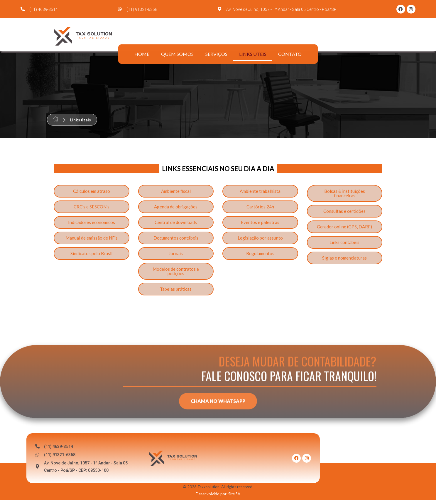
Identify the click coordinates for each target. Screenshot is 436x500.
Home (141, 54)
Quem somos (177, 54)
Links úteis (252, 54)
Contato (290, 54)
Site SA (234, 493)
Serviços (216, 54)
